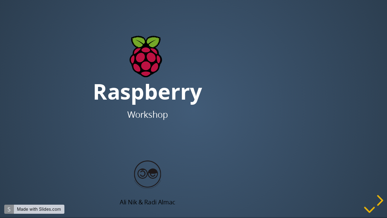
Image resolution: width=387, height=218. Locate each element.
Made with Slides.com (39, 209)
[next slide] (379, 200)
